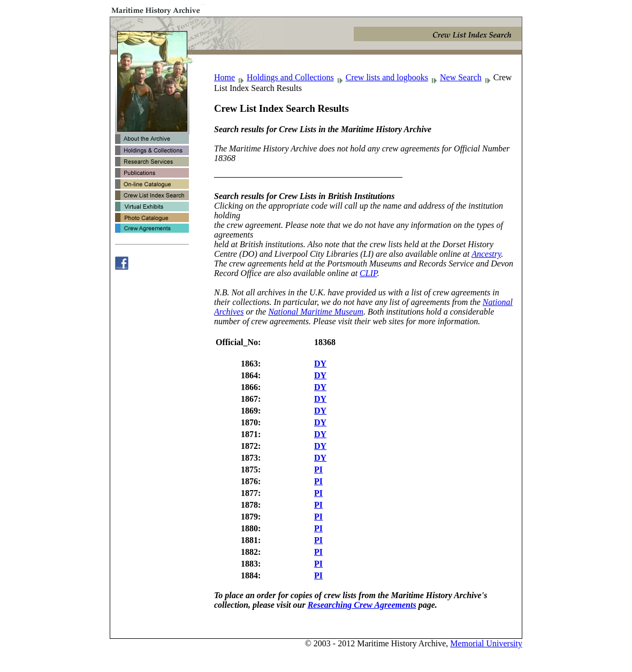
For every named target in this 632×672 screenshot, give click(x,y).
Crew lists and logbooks (387, 77)
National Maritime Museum (315, 311)
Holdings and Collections (290, 77)
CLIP (368, 273)
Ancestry (486, 253)
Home (224, 77)
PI (318, 469)
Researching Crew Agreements (362, 604)
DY (320, 363)
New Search (461, 77)
